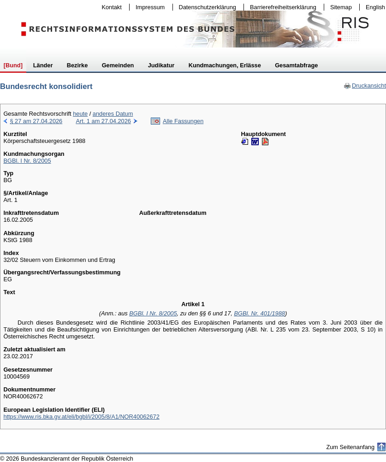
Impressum (148, 7)
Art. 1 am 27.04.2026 (103, 121)
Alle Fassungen (183, 121)
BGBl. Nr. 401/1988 (259, 313)
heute (80, 113)
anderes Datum (113, 113)
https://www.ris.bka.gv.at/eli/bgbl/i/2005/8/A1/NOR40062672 (81, 416)
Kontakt (110, 7)
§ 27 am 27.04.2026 (36, 121)
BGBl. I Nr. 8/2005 (27, 160)
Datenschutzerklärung (205, 7)
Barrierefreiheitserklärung (281, 7)
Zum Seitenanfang (350, 447)
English (375, 7)
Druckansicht (365, 85)
